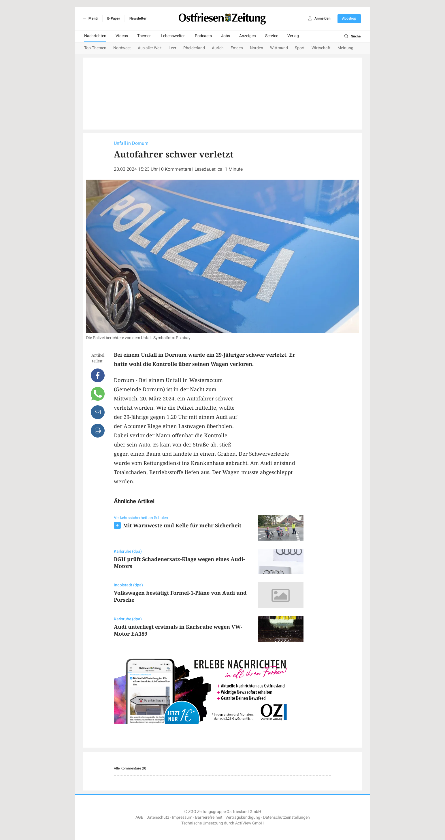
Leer (172, 48)
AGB (139, 817)
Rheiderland (194, 48)
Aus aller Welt (150, 48)
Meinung (345, 48)
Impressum (182, 817)
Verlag (293, 36)
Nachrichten (95, 36)
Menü (89, 18)
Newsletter (137, 18)
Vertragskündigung (242, 817)
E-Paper (113, 18)
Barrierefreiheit (209, 817)
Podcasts (203, 36)
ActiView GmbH (249, 823)
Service (271, 36)
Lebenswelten (173, 36)
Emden (237, 48)
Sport (300, 48)
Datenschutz (157, 817)
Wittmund (279, 48)
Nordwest (122, 48)
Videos (122, 36)
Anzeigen (247, 36)
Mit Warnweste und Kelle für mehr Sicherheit (182, 525)
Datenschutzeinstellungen (286, 817)
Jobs (225, 36)
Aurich (218, 48)
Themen (144, 36)
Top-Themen (95, 48)
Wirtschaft (321, 48)
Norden (256, 48)
